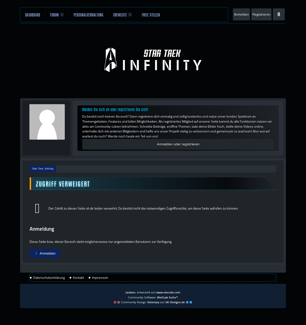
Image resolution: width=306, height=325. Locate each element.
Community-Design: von (153, 302)
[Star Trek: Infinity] (153, 60)
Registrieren (261, 14)
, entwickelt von (153, 292)
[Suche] (279, 14)
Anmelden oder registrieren (178, 144)
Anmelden (241, 14)
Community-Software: (153, 297)
